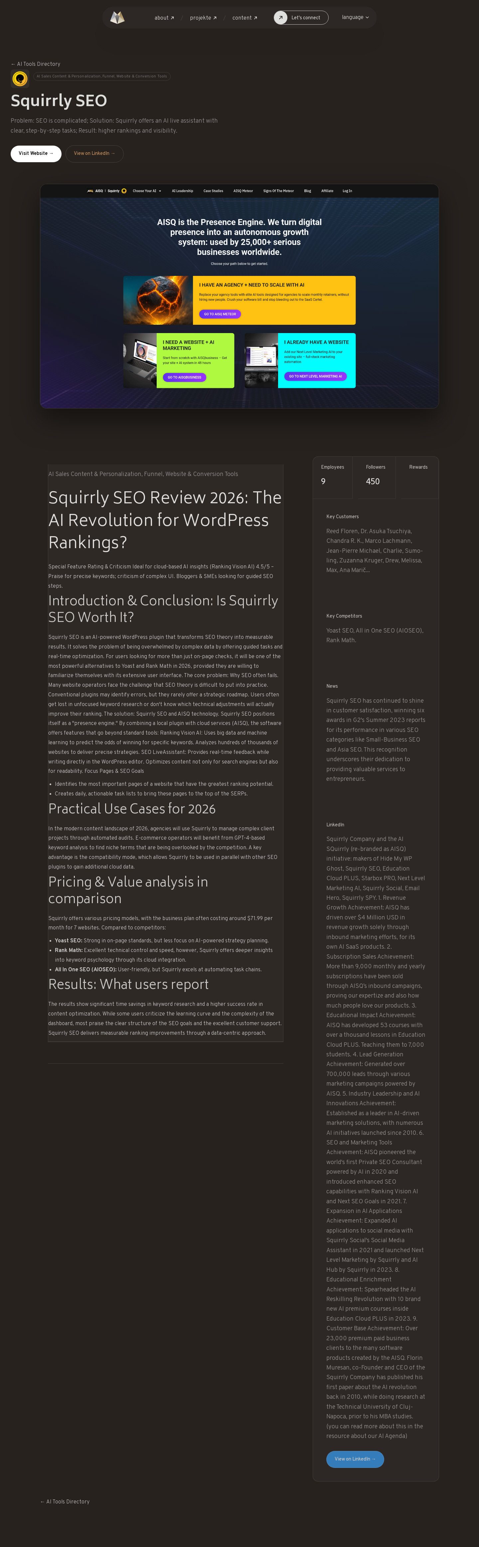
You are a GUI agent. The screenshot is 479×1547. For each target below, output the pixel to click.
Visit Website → (36, 154)
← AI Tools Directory (35, 64)
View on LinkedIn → (94, 154)
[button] (164, 18)
